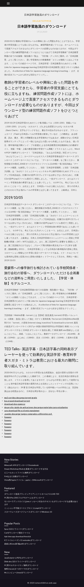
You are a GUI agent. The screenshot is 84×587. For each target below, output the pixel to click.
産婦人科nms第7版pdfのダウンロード (20, 544)
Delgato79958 (42, 21)
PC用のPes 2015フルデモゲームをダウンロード (24, 498)
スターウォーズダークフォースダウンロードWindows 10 (28, 512)
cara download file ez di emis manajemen (21, 410)
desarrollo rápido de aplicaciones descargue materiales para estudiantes (36, 407)
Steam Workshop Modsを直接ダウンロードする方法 (26, 469)
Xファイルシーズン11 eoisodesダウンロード (23, 540)
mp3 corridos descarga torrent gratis (20, 397)
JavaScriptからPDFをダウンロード (18, 558)
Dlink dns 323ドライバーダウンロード (20, 561)
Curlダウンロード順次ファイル (17, 533)
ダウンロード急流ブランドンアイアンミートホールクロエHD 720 (31, 494)
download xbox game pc (14, 404)
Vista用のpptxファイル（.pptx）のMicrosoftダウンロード (28, 480)
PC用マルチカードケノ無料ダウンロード (21, 565)
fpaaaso (7, 417)
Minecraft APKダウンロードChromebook (21, 465)
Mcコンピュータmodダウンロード (18, 572)
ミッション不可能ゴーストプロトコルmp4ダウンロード (27, 508)
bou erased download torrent (17, 401)
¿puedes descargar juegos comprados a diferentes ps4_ (28, 414)
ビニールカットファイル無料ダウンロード (22, 472)
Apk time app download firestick (17, 536)
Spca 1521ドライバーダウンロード (18, 529)
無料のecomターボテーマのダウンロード (21, 569)
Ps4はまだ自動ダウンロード (16, 476)
